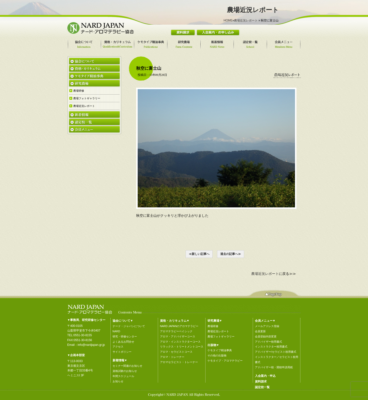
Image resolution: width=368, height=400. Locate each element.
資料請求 (261, 381)
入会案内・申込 (265, 376)
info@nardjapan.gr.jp (91, 345)
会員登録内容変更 (266, 336)
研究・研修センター (125, 336)
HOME (227, 20)
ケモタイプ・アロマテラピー (225, 360)
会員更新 (260, 331)
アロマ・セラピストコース (176, 351)
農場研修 (212, 326)
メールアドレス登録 (267, 326)
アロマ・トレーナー (172, 356)
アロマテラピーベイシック (176, 331)
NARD (116, 331)
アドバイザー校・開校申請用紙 (274, 367)
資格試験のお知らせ (125, 370)
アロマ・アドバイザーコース (177, 336)
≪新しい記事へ (199, 254)
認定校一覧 (262, 387)
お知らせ (118, 381)
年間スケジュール (123, 376)
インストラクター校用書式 (271, 346)
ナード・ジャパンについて (129, 326)
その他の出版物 (216, 355)
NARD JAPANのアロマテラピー (179, 326)
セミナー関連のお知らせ (127, 365)
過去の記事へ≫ (230, 254)
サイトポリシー (122, 351)
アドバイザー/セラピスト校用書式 (275, 351)
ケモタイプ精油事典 (219, 350)
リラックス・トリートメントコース (181, 346)
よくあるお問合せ (123, 341)
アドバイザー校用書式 (268, 341)
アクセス (118, 346)
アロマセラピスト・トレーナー (179, 362)
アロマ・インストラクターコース (180, 341)
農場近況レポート (246, 20)
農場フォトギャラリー (221, 336)
